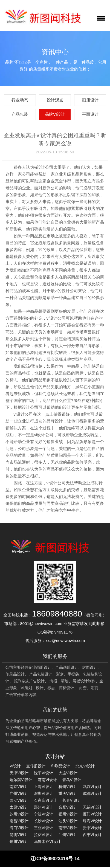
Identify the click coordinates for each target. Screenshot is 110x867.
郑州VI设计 (43, 807)
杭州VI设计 (68, 786)
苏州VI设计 (19, 814)
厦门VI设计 (92, 814)
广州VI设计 (19, 793)
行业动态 (19, 100)
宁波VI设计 (43, 814)
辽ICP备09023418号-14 (55, 858)
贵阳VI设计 (92, 828)
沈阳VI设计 (43, 773)
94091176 (63, 632)
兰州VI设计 (68, 834)
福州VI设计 (68, 814)
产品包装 (19, 114)
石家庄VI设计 (45, 800)
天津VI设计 (19, 773)
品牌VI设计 (55, 114)
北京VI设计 (85, 766)
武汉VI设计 (92, 786)
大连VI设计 (68, 773)
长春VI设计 (71, 800)
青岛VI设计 (71, 780)
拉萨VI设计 (43, 834)
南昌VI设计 (19, 821)
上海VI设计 (43, 786)
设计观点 (55, 100)
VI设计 (15, 766)
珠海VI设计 (92, 821)
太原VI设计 (19, 807)
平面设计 (90, 114)
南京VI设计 (19, 786)
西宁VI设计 (92, 834)
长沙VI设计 (43, 821)
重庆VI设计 (68, 793)
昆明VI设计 (19, 834)
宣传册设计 (35, 766)
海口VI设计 (19, 828)
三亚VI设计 (43, 828)
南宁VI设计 (68, 828)
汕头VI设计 (68, 821)
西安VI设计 (19, 800)
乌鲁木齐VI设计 (47, 841)
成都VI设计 (92, 793)
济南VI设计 (47, 780)
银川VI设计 (19, 841)
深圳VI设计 (43, 793)
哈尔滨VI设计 (21, 780)
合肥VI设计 (68, 807)
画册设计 (90, 100)
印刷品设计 (60, 766)
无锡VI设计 (92, 807)
